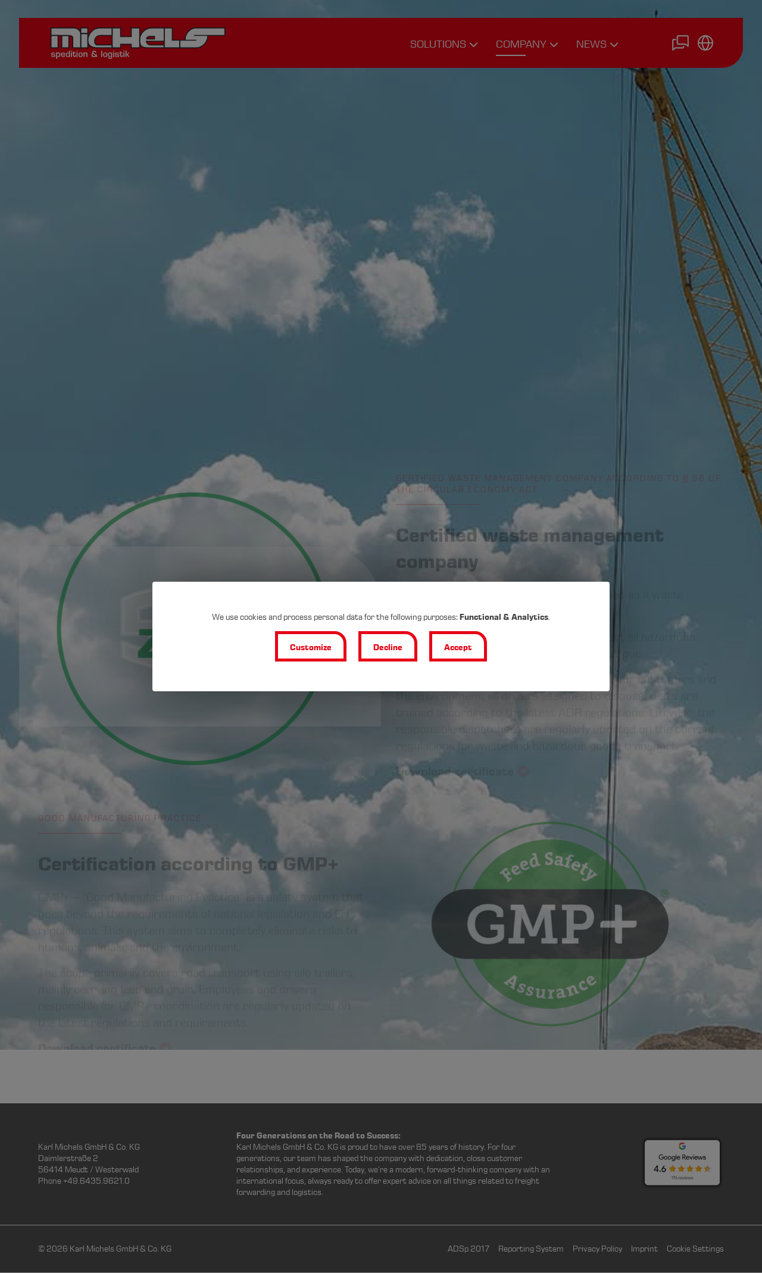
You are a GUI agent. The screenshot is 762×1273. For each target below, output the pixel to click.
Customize (311, 647)
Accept (458, 647)
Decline (387, 647)
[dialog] (381, 636)
